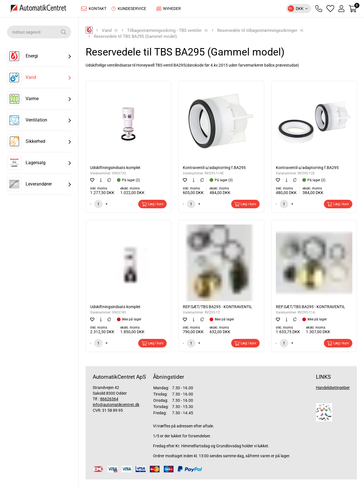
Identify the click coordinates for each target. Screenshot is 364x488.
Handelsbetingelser (333, 389)
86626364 (109, 400)
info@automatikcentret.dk (116, 406)
